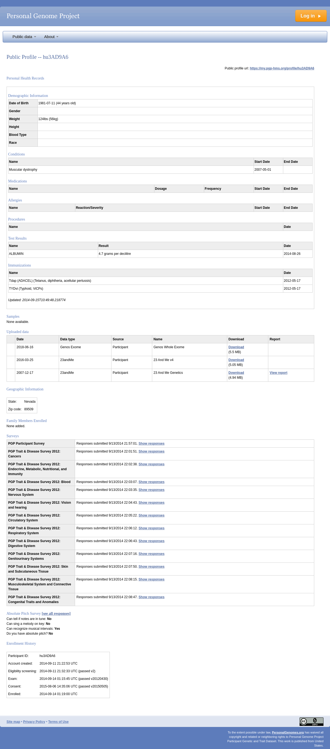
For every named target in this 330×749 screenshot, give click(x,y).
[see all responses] (56, 614)
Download (236, 347)
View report (278, 373)
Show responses (151, 443)
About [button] (51, 37)
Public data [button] (24, 37)
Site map (13, 722)
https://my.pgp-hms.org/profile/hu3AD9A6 (282, 68)
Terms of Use (58, 722)
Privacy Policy (34, 722)
